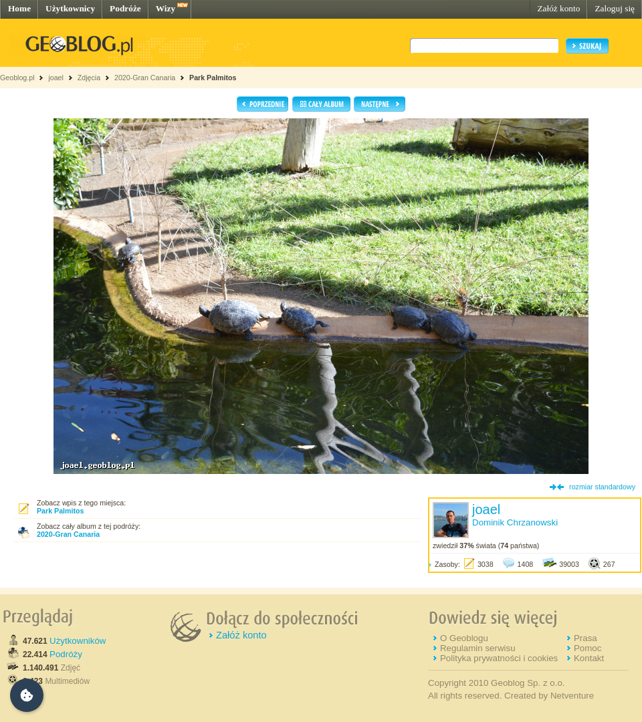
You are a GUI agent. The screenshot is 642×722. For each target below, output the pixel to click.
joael (56, 78)
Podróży (65, 654)
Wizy (165, 8)
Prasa (585, 638)
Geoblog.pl (17, 78)
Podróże (125, 8)
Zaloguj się (615, 8)
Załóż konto (558, 8)
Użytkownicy (70, 8)
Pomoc (587, 648)
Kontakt (589, 658)
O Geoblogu (464, 638)
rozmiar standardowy (602, 487)
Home (19, 8)
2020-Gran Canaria (144, 78)
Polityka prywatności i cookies (499, 658)
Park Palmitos (212, 78)
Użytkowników (77, 641)
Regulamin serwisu (478, 648)
